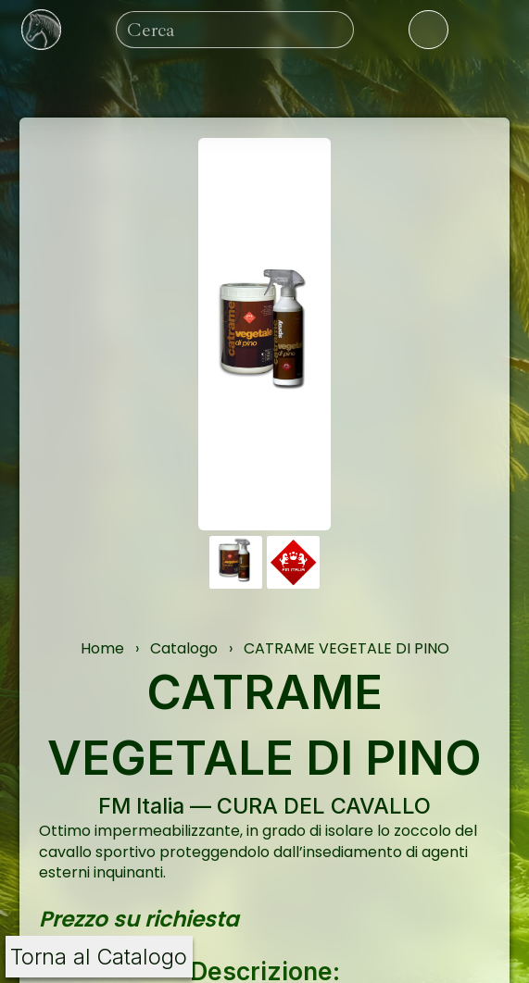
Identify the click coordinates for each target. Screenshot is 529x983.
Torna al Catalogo (98, 956)
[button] (235, 562)
